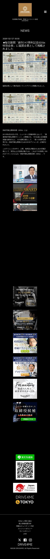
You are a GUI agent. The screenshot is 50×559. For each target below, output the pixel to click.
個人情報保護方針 (25, 523)
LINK (25, 534)
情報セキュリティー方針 (25, 526)
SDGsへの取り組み (25, 521)
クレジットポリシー (25, 529)
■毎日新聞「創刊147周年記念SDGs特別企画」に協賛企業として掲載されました (24, 45)
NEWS (25, 30)
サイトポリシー (25, 531)
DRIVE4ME (25, 544)
